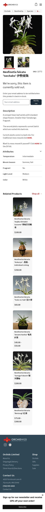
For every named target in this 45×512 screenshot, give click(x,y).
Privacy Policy (8, 465)
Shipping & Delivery (10, 461)
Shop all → (37, 193)
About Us (6, 458)
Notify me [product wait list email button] (36, 102)
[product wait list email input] (16, 102)
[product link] (22, 216)
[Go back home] (19, 4)
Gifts (34, 461)
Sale (34, 468)
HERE (29, 138)
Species (30, 11)
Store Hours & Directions (12, 468)
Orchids (7, 11)
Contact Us (7, 489)
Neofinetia (18, 11)
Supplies (35, 465)
